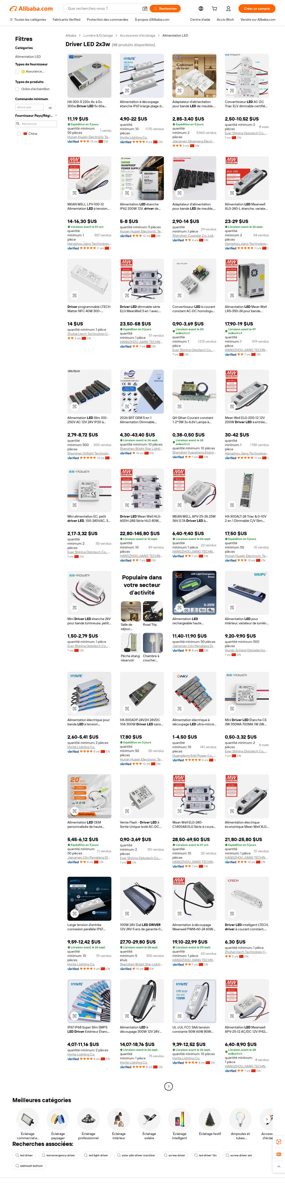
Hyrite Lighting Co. (133, 137)
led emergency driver (58, 1155)
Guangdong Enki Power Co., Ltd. (194, 755)
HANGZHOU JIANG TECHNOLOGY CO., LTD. (142, 342)
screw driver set (239, 1155)
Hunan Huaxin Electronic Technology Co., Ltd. (89, 137)
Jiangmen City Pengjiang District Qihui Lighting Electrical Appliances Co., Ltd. (194, 646)
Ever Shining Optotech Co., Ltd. (247, 133)
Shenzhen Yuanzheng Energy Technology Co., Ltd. (194, 452)
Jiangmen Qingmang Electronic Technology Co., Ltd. (194, 141)
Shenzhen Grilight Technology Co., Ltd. (89, 453)
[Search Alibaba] (103, 8)
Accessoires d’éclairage (137, 35)
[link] (279, 1142)
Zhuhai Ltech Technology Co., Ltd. (89, 334)
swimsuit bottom (29, 1166)
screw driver (174, 1155)
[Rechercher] (165, 8)
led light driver (96, 1155)
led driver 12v (205, 1155)
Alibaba (71, 35)
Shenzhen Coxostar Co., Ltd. (193, 235)
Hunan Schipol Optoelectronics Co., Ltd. (247, 650)
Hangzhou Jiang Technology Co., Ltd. (89, 244)
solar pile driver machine (136, 1155)
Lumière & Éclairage (98, 35)
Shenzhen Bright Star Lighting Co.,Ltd (142, 449)
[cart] (215, 9)
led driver (24, 1155)
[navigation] (36, 561)
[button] (145, 8)
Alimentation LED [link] (175, 35)
